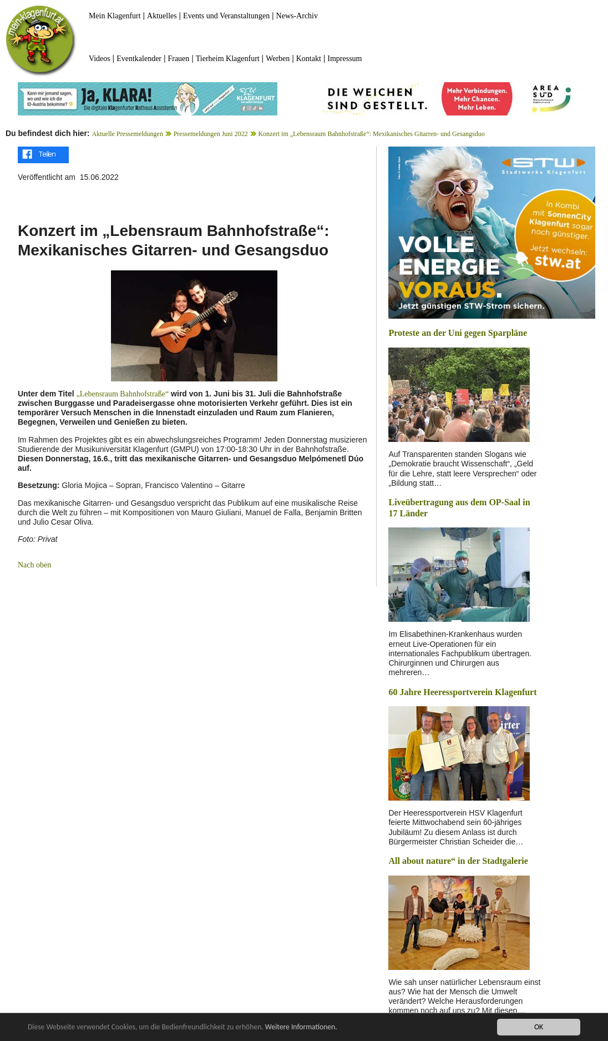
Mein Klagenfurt (115, 16)
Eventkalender (138, 58)
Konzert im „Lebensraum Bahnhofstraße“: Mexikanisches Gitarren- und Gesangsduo (371, 134)
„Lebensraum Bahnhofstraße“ (122, 394)
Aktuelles (162, 16)
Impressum (344, 58)
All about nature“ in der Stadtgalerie (458, 861)
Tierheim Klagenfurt (228, 58)
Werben (278, 58)
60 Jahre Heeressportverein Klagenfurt (462, 692)
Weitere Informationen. (301, 1027)
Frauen (178, 58)
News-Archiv (297, 16)
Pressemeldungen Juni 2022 (211, 134)
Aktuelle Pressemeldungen (127, 134)
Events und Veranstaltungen (226, 16)
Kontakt (308, 58)
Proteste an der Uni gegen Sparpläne (457, 333)
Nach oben (34, 565)
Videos (99, 58)
